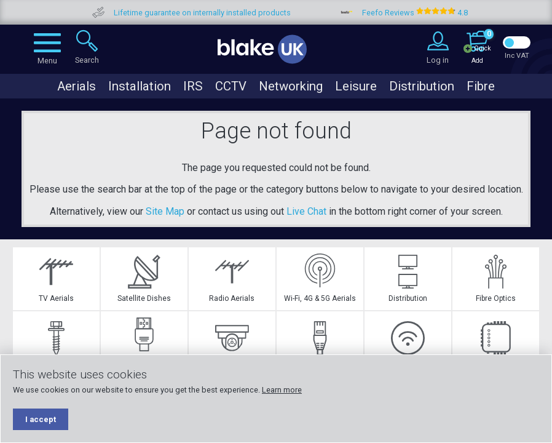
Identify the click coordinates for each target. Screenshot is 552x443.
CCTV (230, 86)
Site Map (165, 211)
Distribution (421, 86)
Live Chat (306, 211)
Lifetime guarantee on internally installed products (220, 12)
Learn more (282, 389)
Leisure (356, 86)
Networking (291, 86)
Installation (139, 86)
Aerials (76, 86)
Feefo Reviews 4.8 (433, 12)
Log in (438, 60)
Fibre (481, 86)
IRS (193, 86)
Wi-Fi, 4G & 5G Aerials (320, 278)
